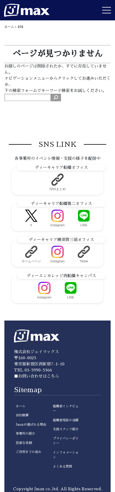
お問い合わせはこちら (38, 376)
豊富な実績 (24, 443)
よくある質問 (62, 466)
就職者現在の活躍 (66, 420)
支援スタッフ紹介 (66, 429)
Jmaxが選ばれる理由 (31, 424)
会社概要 (22, 415)
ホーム (20, 406)
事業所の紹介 (25, 433)
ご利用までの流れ (28, 452)
